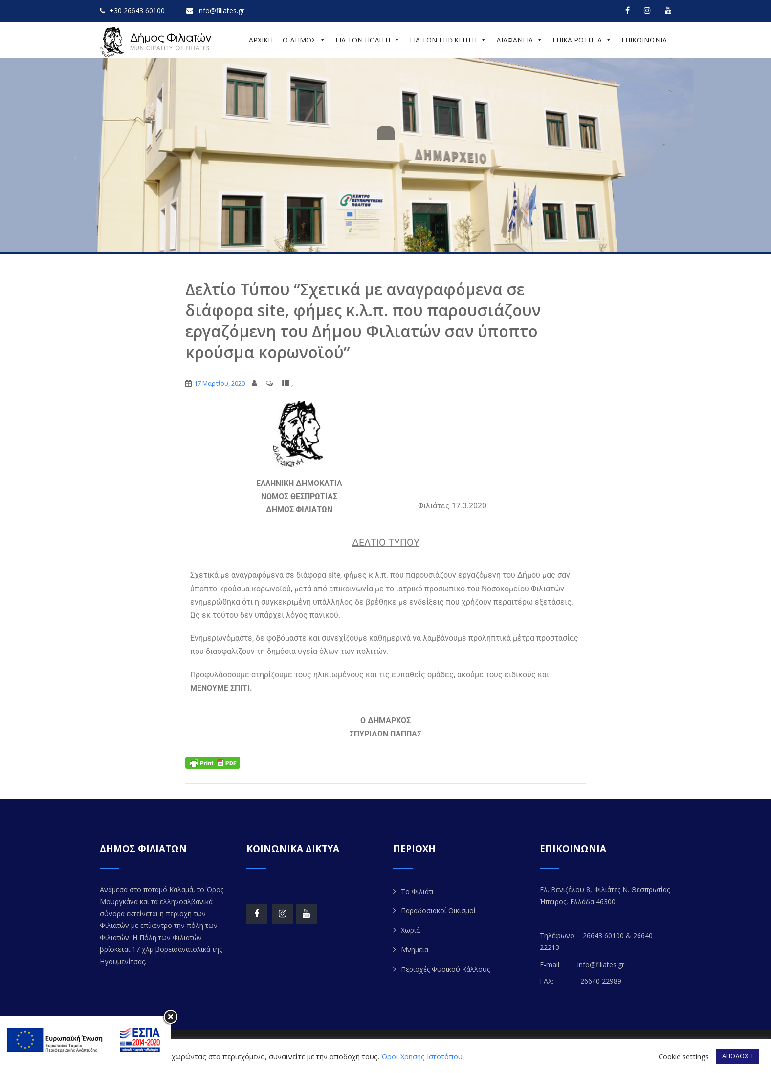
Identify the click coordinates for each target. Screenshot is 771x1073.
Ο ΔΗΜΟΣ (304, 40)
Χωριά (410, 930)
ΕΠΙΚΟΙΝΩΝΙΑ (644, 39)
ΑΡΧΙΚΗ (261, 39)
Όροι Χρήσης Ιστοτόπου (422, 1056)
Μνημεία (414, 949)
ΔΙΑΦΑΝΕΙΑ (519, 40)
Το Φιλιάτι (417, 891)
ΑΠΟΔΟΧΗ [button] (737, 1056)
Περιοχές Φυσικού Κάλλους (445, 969)
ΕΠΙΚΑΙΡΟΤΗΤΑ (582, 40)
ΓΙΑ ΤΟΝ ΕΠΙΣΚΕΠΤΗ (448, 40)
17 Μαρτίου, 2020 (219, 383)
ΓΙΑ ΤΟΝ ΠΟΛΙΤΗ (367, 40)
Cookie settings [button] (684, 1056)
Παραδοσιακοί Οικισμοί (438, 910)
